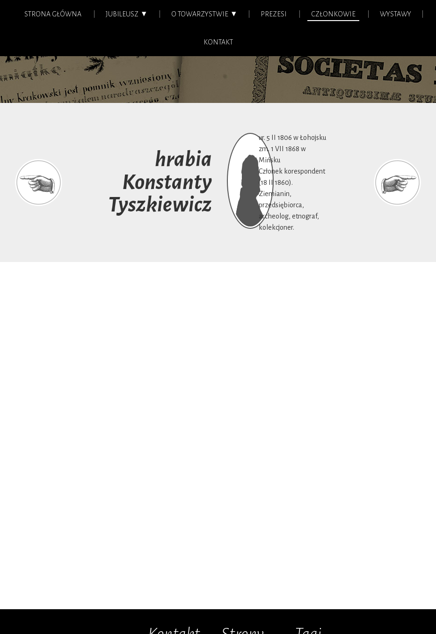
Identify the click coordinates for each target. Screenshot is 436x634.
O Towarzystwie (199, 14)
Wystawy (395, 14)
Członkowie (333, 14)
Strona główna (52, 14)
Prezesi (274, 14)
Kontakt (218, 42)
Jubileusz (122, 14)
